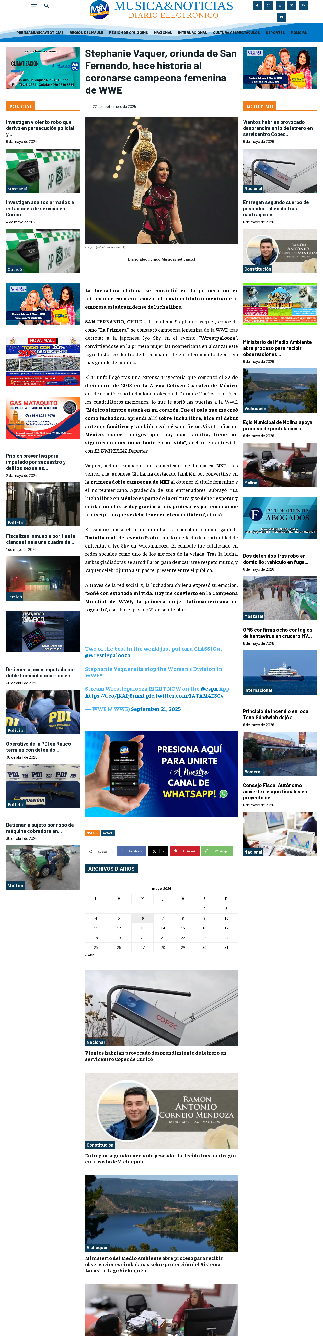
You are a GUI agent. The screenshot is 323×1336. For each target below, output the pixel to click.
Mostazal (17, 188)
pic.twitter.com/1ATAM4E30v (184, 695)
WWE (108, 832)
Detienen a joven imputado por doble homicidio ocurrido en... (40, 672)
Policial (16, 522)
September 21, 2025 (156, 708)
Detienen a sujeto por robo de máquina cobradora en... (40, 828)
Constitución (100, 1145)
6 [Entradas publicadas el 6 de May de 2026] (143, 918)
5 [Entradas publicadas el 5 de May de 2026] (119, 918)
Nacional (96, 1042)
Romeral (252, 771)
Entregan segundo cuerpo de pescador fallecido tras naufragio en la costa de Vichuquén (160, 1158)
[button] (46, 6)
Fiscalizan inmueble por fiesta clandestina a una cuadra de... (40, 539)
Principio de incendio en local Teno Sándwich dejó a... (276, 714)
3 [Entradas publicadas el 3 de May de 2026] (226, 908)
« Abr (89, 955)
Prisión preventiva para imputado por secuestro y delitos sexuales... (36, 462)
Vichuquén (98, 1247)
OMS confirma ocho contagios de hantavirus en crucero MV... (278, 633)
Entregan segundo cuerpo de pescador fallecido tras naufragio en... (276, 208)
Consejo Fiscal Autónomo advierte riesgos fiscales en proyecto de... (275, 791)
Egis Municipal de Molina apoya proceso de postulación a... (277, 425)
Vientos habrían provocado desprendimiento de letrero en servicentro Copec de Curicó (155, 1055)
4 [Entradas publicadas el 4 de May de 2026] (96, 918)
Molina (15, 885)
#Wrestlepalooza (107, 655)
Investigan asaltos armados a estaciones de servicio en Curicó (40, 208)
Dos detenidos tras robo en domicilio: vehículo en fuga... (275, 559)
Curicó (14, 269)
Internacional (258, 690)
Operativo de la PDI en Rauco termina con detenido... (38, 746)
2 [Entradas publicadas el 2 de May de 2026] (204, 908)
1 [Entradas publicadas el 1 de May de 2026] (183, 908)
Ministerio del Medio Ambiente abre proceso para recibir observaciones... (277, 348)
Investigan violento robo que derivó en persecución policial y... (40, 128)
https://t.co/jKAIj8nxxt (115, 695)
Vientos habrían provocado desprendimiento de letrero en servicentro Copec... (278, 128)
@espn (209, 688)
